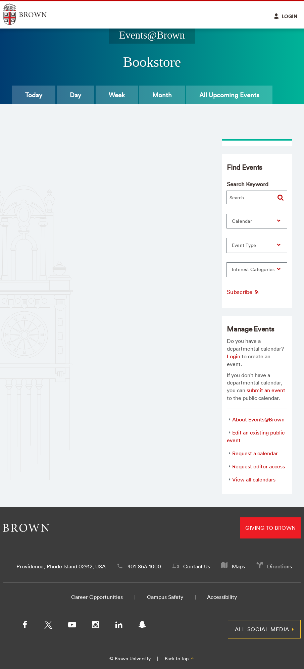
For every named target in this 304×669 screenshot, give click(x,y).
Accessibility (222, 597)
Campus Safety (165, 597)
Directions (279, 566)
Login (233, 356)
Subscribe (243, 291)
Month (162, 95)
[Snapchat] (142, 626)
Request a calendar (255, 453)
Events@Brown (152, 35)
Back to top (180, 659)
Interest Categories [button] (253, 269)
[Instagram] (95, 626)
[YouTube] (72, 626)
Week (117, 95)
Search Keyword (247, 184)
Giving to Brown (270, 527)
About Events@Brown (258, 419)
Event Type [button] (244, 245)
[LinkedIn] (119, 626)
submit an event (266, 390)
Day (75, 95)
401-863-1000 (144, 566)
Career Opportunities (97, 597)
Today (33, 95)
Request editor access (258, 466)
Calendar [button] (242, 221)
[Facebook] (25, 626)
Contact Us (196, 566)
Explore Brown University (32, 14)
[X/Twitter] (48, 626)
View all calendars (253, 479)
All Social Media (262, 629)
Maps (238, 566)
